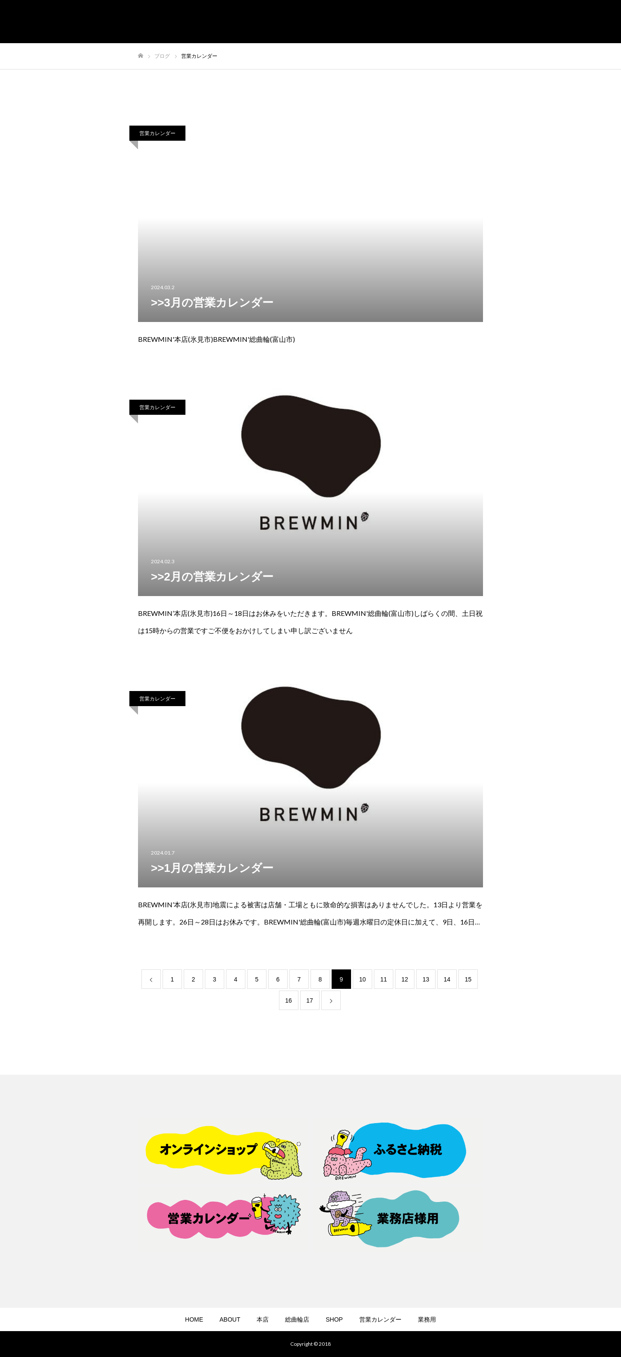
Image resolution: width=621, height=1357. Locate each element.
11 (383, 979)
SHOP (334, 1319)
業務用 (427, 1319)
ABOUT (230, 1319)
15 (468, 979)
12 (404, 979)
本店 (263, 1319)
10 (362, 979)
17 (309, 1000)
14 (447, 979)
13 (426, 979)
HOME (194, 1319)
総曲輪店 (297, 1319)
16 (288, 1000)
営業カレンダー (157, 133)
